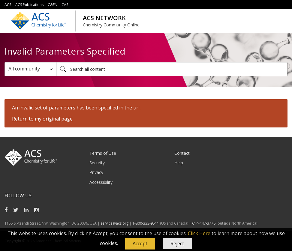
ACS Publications (29, 4)
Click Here (199, 233)
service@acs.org (114, 223)
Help (178, 163)
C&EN (52, 4)
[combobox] (171, 69)
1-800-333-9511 (145, 223)
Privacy (96, 172)
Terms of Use (102, 153)
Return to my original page (42, 118)
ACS (8, 4)
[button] (140, 244)
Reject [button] (177, 243)
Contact (182, 153)
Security (97, 163)
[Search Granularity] (30, 69)
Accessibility (101, 182)
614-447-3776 (204, 223)
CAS (65, 4)
